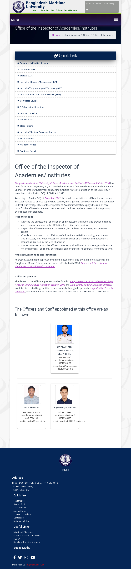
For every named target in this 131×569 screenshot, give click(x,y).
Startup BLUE (26, 75)
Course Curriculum (29, 113)
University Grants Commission (27, 535)
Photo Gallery (109, 3)
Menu (15, 20)
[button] (87, 9)
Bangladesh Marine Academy (27, 542)
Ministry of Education (23, 532)
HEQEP (17, 538)
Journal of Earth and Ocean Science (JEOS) (40, 94)
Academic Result (28, 150)
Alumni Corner (27, 138)
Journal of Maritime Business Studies (38, 132)
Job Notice (90, 3)
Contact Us (19, 517)
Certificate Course (29, 100)
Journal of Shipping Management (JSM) (38, 81)
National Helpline (21, 521)
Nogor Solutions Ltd (35, 564)
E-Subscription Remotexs (32, 107)
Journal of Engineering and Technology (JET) (41, 88)
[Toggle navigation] (116, 20)
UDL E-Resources (28, 69)
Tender (98, 3)
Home (56, 35)
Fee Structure (26, 119)
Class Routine (26, 125)
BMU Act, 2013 (52, 198)
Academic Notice (28, 144)
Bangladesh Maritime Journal (34, 63)
